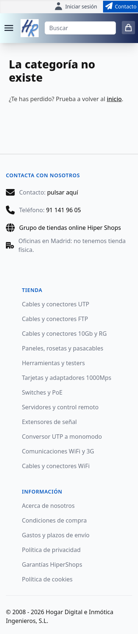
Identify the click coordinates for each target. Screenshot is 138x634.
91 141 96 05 (63, 210)
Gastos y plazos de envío (56, 535)
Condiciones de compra (54, 520)
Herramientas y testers (53, 363)
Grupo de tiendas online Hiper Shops (70, 228)
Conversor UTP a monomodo (62, 436)
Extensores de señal (49, 422)
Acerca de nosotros (48, 506)
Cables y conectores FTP (55, 319)
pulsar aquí (62, 192)
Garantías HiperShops (52, 564)
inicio (114, 99)
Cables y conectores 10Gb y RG (64, 334)
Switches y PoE (42, 392)
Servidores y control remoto (60, 407)
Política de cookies (47, 579)
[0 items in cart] (128, 27)
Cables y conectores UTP (55, 304)
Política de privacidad (51, 550)
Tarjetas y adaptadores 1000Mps (67, 378)
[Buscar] (80, 28)
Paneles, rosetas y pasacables (62, 348)
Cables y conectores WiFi (56, 466)
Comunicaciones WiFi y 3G (58, 451)
